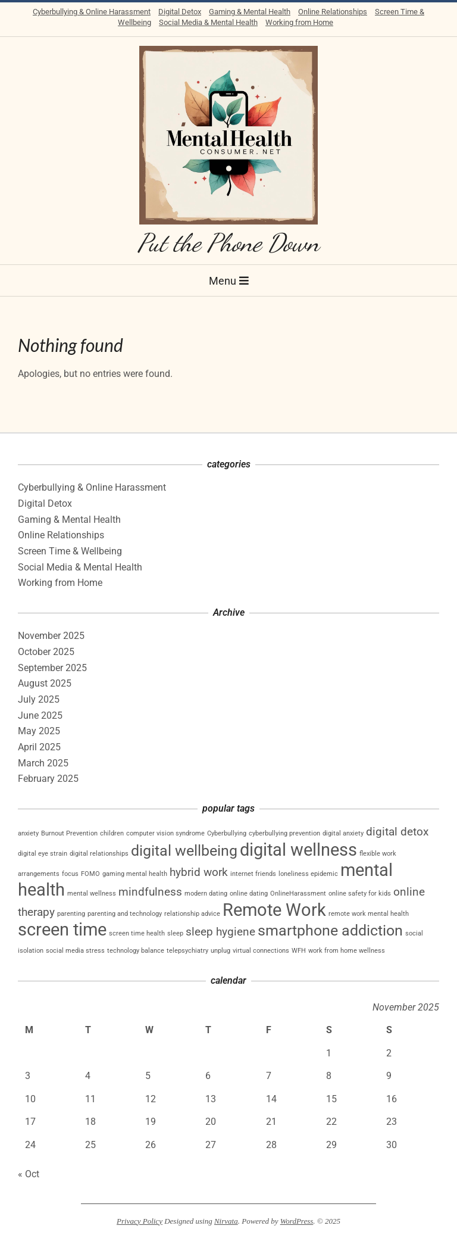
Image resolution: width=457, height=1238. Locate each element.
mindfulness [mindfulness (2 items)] (150, 892)
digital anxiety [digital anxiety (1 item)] (343, 833)
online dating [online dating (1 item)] (249, 893)
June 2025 (40, 715)
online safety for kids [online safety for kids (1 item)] (359, 893)
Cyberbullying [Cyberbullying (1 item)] (226, 833)
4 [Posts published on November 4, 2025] (87, 1075)
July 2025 (39, 699)
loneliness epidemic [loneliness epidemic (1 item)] (308, 874)
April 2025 (39, 747)
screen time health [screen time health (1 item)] (137, 933)
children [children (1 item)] (112, 833)
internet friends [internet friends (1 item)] (253, 874)
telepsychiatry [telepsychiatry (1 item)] (187, 951)
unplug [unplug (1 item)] (220, 951)
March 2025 (43, 763)
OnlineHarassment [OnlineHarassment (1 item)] (298, 893)
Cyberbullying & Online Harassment (92, 11)
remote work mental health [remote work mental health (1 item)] (368, 914)
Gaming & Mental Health (249, 11)
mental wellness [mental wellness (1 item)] (91, 893)
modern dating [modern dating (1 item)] (205, 893)
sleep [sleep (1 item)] (175, 933)
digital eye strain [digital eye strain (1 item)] (42, 853)
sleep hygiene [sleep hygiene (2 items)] (220, 931)
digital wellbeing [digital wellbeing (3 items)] (184, 850)
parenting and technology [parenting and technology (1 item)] (124, 914)
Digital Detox (179, 11)
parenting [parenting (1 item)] (71, 914)
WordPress (297, 1221)
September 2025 (52, 667)
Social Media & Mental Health (208, 22)
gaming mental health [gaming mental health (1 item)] (134, 874)
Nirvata (226, 1221)
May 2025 (39, 731)
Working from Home (299, 22)
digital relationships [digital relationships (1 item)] (99, 853)
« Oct (28, 1174)
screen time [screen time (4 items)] (62, 929)
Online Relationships (332, 11)
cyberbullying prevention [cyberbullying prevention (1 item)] (284, 833)
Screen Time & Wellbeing (70, 551)
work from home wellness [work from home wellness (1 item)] (346, 951)
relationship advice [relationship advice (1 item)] (192, 914)
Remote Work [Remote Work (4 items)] (274, 910)
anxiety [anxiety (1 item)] (28, 833)
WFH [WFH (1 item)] (299, 951)
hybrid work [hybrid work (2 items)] (199, 872)
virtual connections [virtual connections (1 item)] (261, 951)
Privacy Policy (139, 1221)
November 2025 (51, 635)
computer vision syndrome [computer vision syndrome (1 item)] (165, 833)
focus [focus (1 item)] (70, 874)
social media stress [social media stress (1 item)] (75, 951)
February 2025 (48, 778)
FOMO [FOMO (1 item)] (90, 874)
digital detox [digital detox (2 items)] (397, 831)
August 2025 (44, 683)
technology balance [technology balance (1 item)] (135, 951)
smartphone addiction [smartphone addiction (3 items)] (330, 930)
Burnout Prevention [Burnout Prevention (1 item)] (69, 833)
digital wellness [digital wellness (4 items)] (298, 850)
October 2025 (46, 651)
